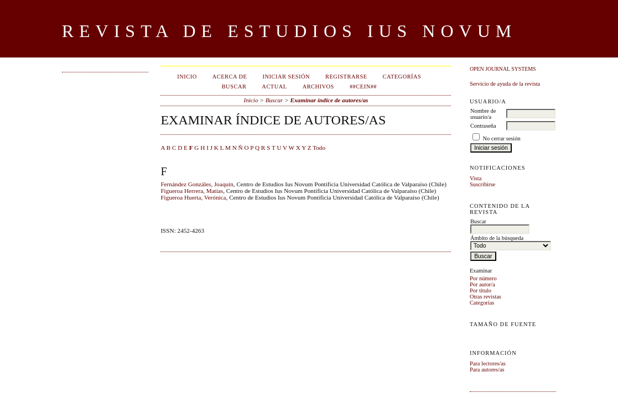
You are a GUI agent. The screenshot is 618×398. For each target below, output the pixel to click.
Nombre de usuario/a (483, 114)
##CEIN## (363, 86)
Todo (319, 147)
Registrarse (346, 77)
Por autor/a (482, 284)
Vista (475, 178)
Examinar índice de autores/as (329, 100)
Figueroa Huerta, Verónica (193, 197)
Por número (483, 278)
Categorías (482, 303)
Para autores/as (487, 369)
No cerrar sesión (502, 138)
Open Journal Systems (503, 69)
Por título (480, 290)
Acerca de (229, 77)
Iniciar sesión (286, 77)
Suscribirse (482, 184)
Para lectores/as (488, 363)
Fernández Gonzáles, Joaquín (196, 184)
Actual (274, 86)
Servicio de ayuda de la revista (505, 84)
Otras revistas (485, 297)
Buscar (234, 86)
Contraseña (483, 126)
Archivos (318, 86)
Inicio (186, 77)
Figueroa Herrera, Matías (191, 190)
